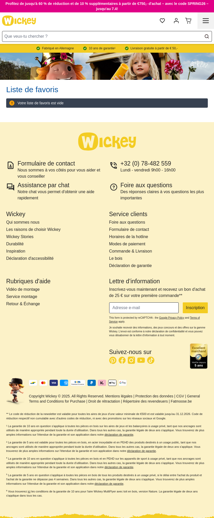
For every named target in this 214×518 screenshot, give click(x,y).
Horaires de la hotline (128, 236)
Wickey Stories (20, 236)
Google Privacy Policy (171, 317)
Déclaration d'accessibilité (30, 258)
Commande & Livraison (130, 251)
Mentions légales (118, 396)
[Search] (207, 36)
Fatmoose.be (181, 401)
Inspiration (15, 251)
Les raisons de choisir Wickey (33, 229)
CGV (180, 396)
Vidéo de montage (23, 289)
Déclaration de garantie (130, 265)
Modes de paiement (127, 244)
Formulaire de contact (129, 229)
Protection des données (154, 396)
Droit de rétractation (104, 401)
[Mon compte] (176, 20)
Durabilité (15, 244)
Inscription (195, 307)
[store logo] (19, 20)
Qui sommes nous (22, 222)
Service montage (21, 296)
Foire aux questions (127, 222)
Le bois (116, 258)
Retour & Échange (23, 304)
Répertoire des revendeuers (145, 401)
